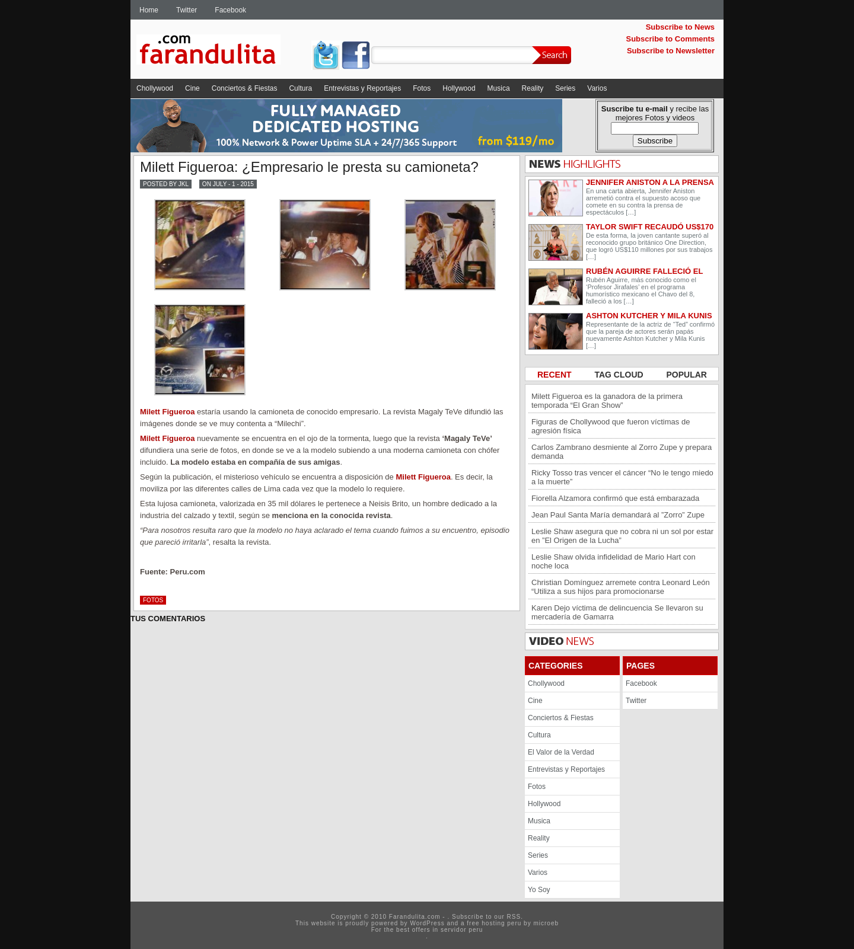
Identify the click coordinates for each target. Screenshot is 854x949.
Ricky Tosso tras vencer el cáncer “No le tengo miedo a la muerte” (622, 477)
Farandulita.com (222, 51)
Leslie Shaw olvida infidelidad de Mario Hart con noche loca (613, 561)
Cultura (300, 88)
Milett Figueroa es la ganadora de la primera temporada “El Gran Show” (607, 401)
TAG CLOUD (619, 374)
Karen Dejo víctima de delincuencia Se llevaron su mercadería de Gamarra (617, 612)
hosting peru (501, 923)
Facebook (230, 10)
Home (148, 10)
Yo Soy (539, 890)
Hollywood (458, 88)
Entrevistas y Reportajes (362, 88)
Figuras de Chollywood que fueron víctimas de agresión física (610, 426)
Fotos (422, 88)
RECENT (555, 374)
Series (565, 88)
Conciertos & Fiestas (245, 88)
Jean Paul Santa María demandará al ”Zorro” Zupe (618, 514)
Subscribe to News (680, 27)
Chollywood (154, 88)
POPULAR (687, 374)
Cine (192, 88)
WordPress (427, 923)
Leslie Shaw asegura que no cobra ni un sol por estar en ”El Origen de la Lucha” (622, 536)
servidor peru (462, 929)
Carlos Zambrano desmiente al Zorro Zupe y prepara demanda (621, 452)
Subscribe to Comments (670, 38)
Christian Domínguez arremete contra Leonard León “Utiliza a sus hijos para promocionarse (620, 587)
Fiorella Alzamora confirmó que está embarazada (615, 498)
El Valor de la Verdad (561, 752)
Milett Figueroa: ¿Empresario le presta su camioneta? (309, 167)
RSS (514, 916)
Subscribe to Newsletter (671, 50)
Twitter (186, 10)
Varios (597, 88)
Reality (533, 88)
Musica (498, 88)
